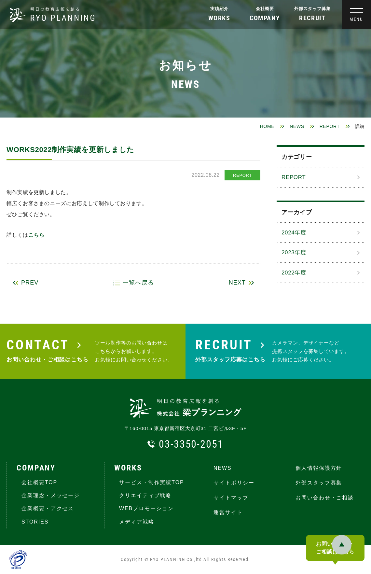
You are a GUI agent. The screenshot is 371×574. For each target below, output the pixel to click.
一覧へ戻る (138, 282)
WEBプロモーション (146, 508)
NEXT (237, 282)
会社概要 (265, 8)
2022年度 (294, 273)
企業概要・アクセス (47, 508)
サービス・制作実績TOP (151, 482)
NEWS (297, 126)
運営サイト (228, 512)
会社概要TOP (39, 482)
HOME (267, 126)
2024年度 (294, 233)
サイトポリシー (233, 482)
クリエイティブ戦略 (145, 495)
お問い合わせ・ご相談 (324, 497)
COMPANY (36, 467)
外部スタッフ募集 (312, 8)
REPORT (330, 126)
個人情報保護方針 (318, 468)
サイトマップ (231, 497)
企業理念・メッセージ (50, 495)
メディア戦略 (136, 522)
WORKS (128, 467)
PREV (29, 282)
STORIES (34, 522)
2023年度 (294, 252)
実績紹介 (219, 8)
